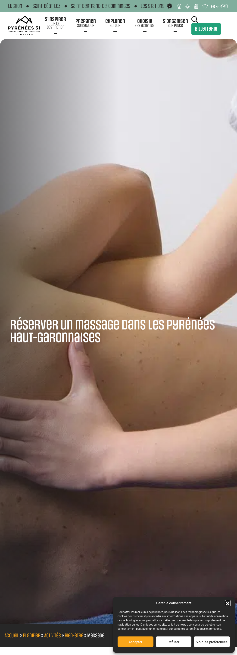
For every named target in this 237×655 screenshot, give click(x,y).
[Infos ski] (196, 6)
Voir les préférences (212, 641)
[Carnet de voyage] (205, 6)
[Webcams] (179, 6)
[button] (227, 603)
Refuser (173, 641)
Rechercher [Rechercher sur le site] (194, 19)
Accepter (135, 641)
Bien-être (74, 636)
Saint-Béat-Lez (46, 6)
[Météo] (187, 6)
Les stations (153, 6)
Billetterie (206, 29)
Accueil (12, 636)
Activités (52, 636)
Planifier (31, 636)
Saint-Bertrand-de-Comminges (100, 6)
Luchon (15, 6)
